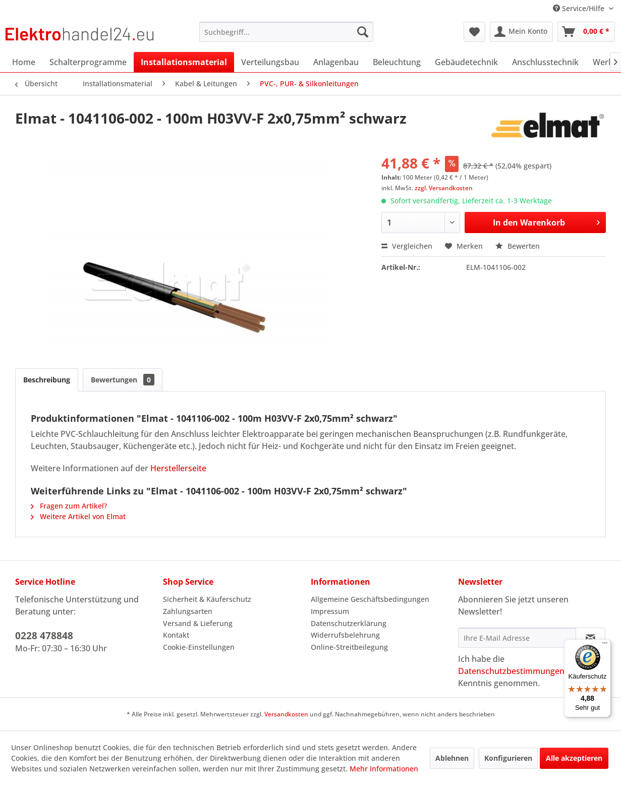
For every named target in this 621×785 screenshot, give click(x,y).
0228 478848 (44, 635)
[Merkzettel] (474, 32)
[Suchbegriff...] (286, 32)
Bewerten (517, 246)
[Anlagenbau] (336, 62)
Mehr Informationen (384, 768)
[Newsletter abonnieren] (590, 638)
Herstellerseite (178, 468)
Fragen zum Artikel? (69, 506)
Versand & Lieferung (198, 623)
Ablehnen (452, 758)
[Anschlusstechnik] (545, 62)
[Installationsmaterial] (184, 62)
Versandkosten (286, 714)
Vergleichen (406, 246)
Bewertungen (122, 379)
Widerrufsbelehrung (345, 635)
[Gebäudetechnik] (466, 62)
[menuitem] (286, 32)
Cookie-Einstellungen (199, 647)
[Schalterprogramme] (88, 62)
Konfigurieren (508, 758)
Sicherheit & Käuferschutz (207, 599)
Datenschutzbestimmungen (511, 671)
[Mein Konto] (521, 32)
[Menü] (605, 645)
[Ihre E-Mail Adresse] (517, 638)
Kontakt (176, 635)
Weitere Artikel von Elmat (78, 516)
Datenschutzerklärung (348, 623)
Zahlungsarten (187, 611)
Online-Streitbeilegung (349, 647)
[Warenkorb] (586, 32)
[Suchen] (362, 32)
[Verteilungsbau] (270, 62)
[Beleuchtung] (397, 62)
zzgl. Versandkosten (444, 188)
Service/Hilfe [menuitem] (579, 8)
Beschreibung (46, 379)
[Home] (23, 62)
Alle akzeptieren (574, 758)
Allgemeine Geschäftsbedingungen (370, 599)
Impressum (330, 611)
